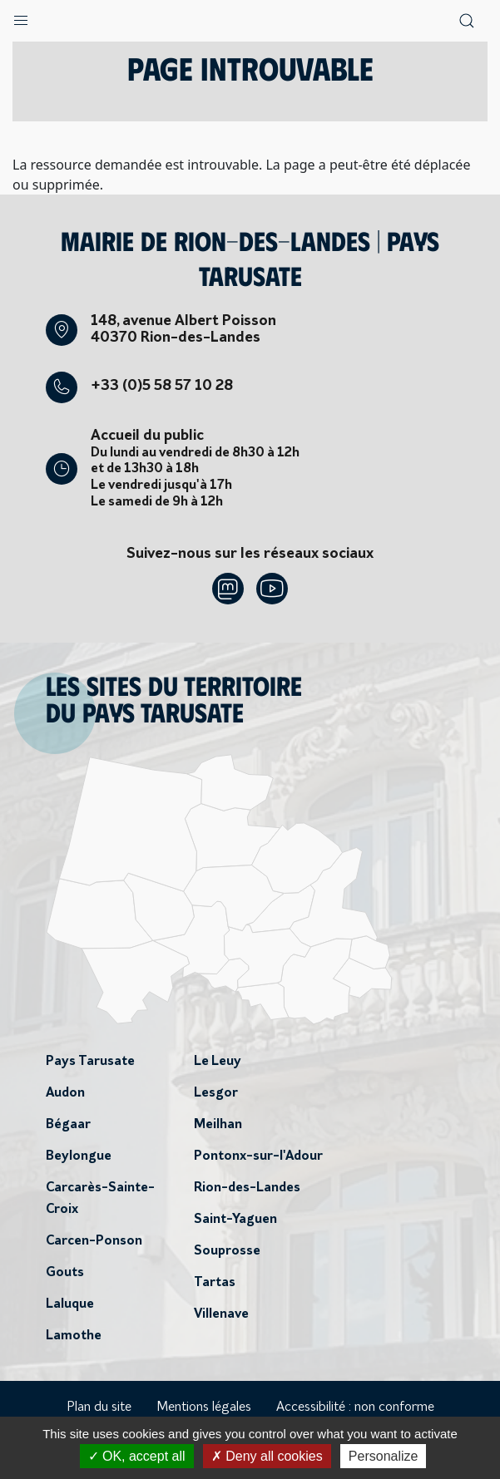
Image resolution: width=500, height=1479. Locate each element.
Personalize (383, 1456)
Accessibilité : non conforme (355, 1407)
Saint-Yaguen (235, 1219)
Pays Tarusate (90, 1061)
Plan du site (99, 1407)
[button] (20, 16)
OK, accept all (137, 1456)
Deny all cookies (267, 1456)
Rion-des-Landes (247, 1188)
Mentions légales (203, 1407)
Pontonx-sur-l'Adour (258, 1156)
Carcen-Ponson (94, 1241)
